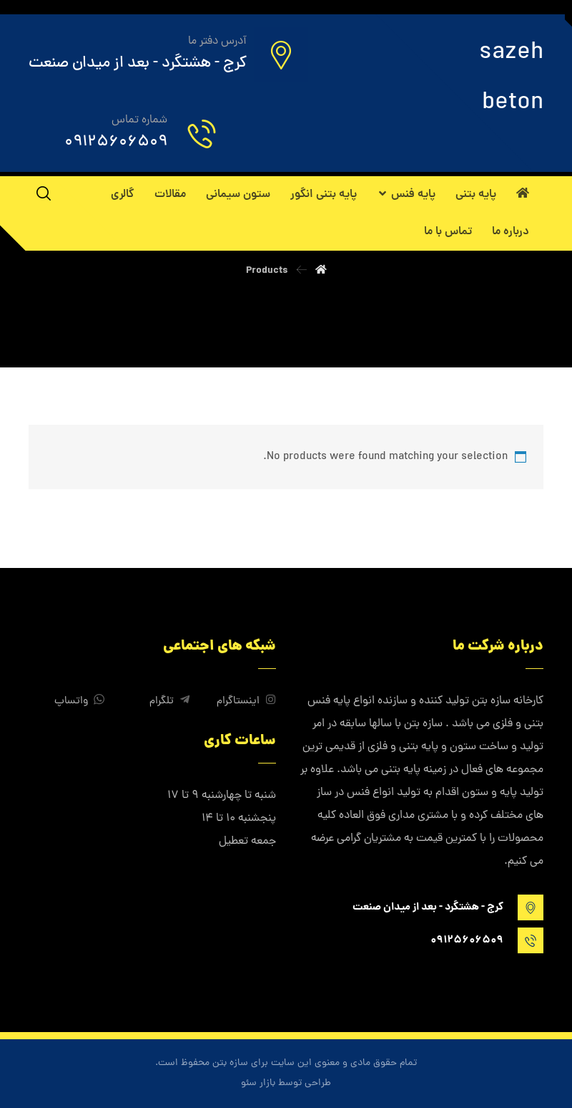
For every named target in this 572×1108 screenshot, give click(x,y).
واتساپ (79, 701)
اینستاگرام (246, 701)
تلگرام (169, 701)
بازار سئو (258, 1083)
